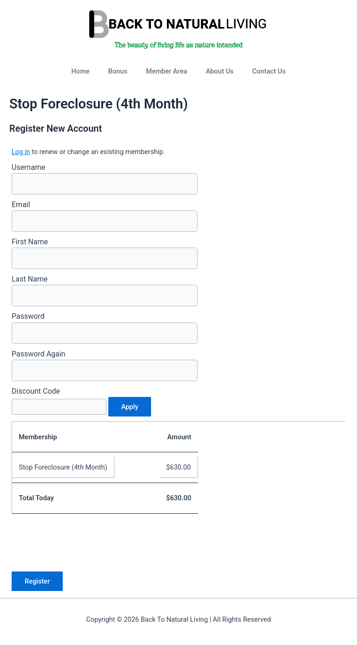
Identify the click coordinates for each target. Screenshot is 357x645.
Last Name (29, 279)
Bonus (117, 71)
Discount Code (36, 391)
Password (28, 316)
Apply (130, 407)
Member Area (166, 71)
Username (29, 167)
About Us (220, 71)
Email (21, 204)
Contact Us (269, 71)
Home (81, 71)
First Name (30, 241)
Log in (21, 152)
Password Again (39, 353)
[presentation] (82, 542)
